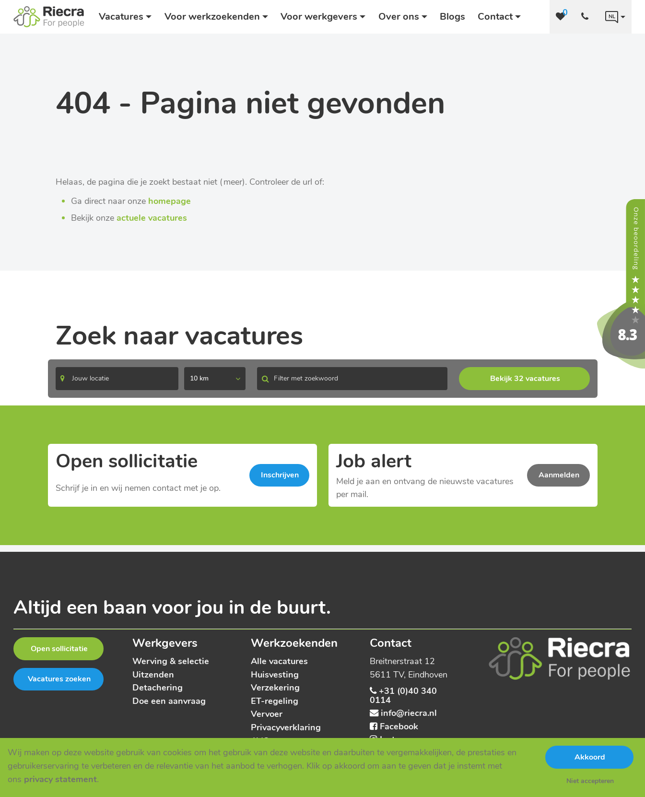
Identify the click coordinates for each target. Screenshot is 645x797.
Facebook (399, 726)
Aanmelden (559, 475)
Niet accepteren (590, 780)
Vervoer (266, 714)
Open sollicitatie (59, 648)
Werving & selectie (170, 661)
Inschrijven (280, 475)
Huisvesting (275, 674)
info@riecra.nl (409, 713)
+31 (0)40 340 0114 (403, 695)
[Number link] (586, 17)
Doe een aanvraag (169, 701)
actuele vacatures (152, 218)
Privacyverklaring (286, 727)
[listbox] (215, 378)
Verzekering (275, 687)
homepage (169, 201)
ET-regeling (274, 701)
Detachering (157, 687)
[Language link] (615, 17)
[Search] (117, 378)
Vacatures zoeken (59, 679)
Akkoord (590, 757)
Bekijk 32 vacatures (525, 378)
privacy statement (60, 779)
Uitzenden (153, 674)
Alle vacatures (279, 661)
